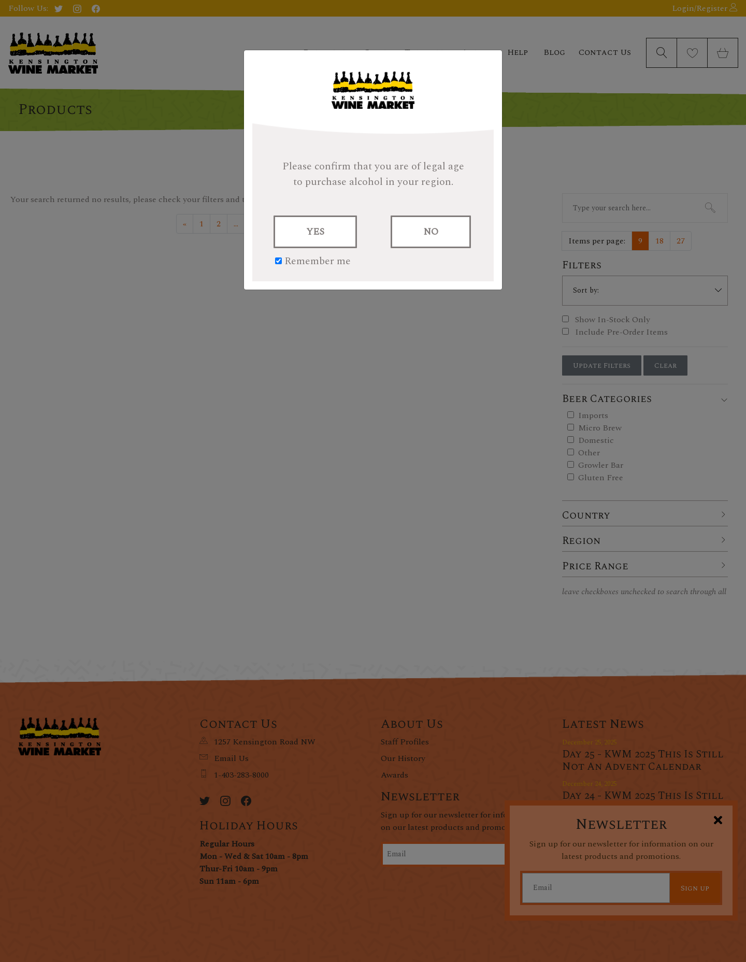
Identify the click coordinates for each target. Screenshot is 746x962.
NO (430, 232)
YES (315, 232)
